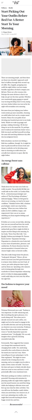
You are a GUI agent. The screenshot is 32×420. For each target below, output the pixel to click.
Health (11, 8)
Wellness (4, 8)
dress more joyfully (20, 274)
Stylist (10, 199)
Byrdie (3, 236)
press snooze (17, 99)
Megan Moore (7, 32)
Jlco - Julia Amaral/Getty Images (23, 54)
